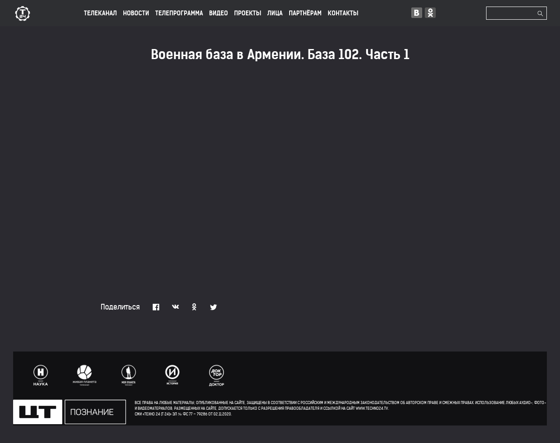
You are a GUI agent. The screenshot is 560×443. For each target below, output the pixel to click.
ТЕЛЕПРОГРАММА (179, 13)
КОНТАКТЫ (343, 13)
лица (275, 13)
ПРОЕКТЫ (247, 13)
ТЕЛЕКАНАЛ (100, 13)
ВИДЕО (218, 13)
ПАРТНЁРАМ (305, 13)
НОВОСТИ (136, 13)
